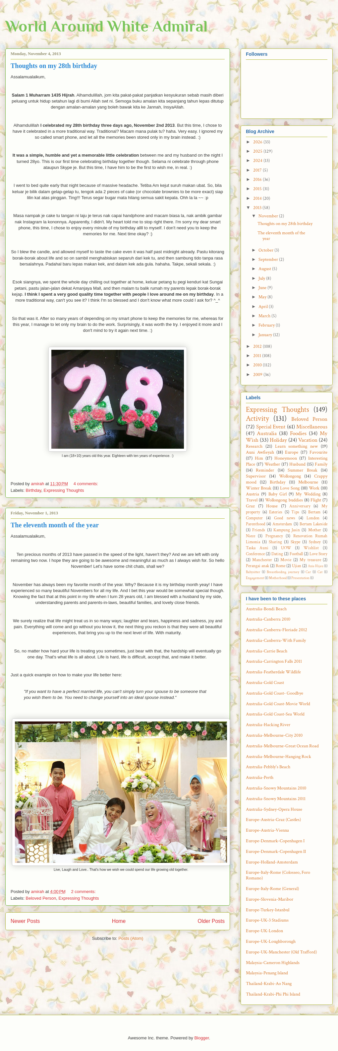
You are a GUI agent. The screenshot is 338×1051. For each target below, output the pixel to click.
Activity (257, 418)
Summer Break (302, 470)
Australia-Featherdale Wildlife (273, 672)
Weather (272, 464)
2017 (258, 170)
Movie (285, 560)
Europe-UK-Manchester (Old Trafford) (281, 952)
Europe (291, 452)
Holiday (278, 440)
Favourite (318, 452)
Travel (251, 500)
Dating (277, 554)
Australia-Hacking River (268, 725)
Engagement (255, 577)
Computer (254, 518)
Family (321, 464)
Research (254, 446)
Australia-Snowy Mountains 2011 (276, 799)
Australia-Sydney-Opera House (274, 809)
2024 (258, 161)
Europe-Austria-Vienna (267, 830)
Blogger (201, 1037)
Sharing (275, 542)
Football (296, 554)
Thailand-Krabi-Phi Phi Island (273, 994)
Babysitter (253, 571)
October (266, 250)
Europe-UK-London (264, 931)
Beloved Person (41, 898)
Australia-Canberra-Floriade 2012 (276, 630)
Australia (267, 433)
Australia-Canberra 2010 (268, 619)
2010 (258, 365)
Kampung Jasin (286, 530)
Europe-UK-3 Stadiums (267, 920)
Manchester (262, 560)
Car (308, 571)
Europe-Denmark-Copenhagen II (276, 852)
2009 (258, 375)
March (264, 316)
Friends (258, 530)
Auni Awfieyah (260, 452)
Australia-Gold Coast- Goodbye (274, 693)
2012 (258, 346)
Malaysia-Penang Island (267, 973)
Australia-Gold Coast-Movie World (278, 704)
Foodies (298, 433)
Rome (280, 565)
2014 (258, 198)
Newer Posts (25, 921)
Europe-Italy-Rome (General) (272, 889)
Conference (255, 554)
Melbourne (308, 482)
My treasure (310, 560)
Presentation (300, 577)
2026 (258, 142)
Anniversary (299, 506)
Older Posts (211, 921)
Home (119, 921)
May (262, 297)
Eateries (275, 512)
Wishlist (311, 548)
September (268, 260)
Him (259, 458)
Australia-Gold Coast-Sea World (275, 714)
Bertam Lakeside (313, 524)
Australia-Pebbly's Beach (268, 767)
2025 (258, 151)
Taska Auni (257, 548)
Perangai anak (257, 565)
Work (314, 488)
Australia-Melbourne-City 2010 (274, 735)
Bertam (314, 512)
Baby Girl (277, 494)
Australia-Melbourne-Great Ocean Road (282, 746)
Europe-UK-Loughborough (271, 941)
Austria (252, 494)
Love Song (290, 488)
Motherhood (278, 577)
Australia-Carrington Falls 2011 (274, 661)
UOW (286, 548)
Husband (297, 464)
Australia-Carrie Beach (266, 651)
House (272, 506)
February (267, 325)
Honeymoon (285, 458)
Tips (295, 512)
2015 (258, 189)
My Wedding (308, 494)
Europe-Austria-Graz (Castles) (273, 820)
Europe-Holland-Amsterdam (272, 862)
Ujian (296, 565)
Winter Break (258, 488)
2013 (257, 208)
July (262, 278)
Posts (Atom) (130, 938)
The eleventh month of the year (55, 525)
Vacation (307, 440)
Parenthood (255, 524)
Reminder (265, 470)
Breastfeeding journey (283, 571)
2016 (258, 180)
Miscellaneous (311, 426)
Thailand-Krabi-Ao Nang (269, 984)
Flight (315, 500)
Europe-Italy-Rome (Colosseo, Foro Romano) (278, 875)
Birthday (33, 490)
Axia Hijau (315, 565)
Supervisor (256, 476)
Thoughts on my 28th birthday (54, 65)
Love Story (318, 554)
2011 (257, 356)
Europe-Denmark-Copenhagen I (275, 841)
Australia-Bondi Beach (266, 609)
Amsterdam (282, 524)
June (262, 288)
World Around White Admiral (106, 26)
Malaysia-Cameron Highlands (273, 963)
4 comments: (86, 483)
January (265, 335)
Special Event (271, 426)
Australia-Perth (259, 778)
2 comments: (84, 891)
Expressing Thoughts (64, 490)
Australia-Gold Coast (265, 683)
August (265, 269)
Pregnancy (274, 536)
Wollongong (290, 476)
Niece (250, 536)
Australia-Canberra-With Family (276, 640)
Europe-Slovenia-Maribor (269, 899)
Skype (295, 542)
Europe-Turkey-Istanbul (267, 910)
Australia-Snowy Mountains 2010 (276, 788)
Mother (314, 530)
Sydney (315, 542)
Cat (319, 571)
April (263, 307)
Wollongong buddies (284, 500)
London (313, 518)
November (268, 216)
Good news (284, 518)
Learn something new (296, 446)
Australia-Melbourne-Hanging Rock (278, 757)
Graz (250, 506)
